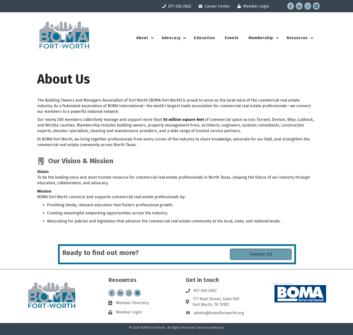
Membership (261, 37)
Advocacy (171, 37)
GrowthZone (215, 327)
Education (204, 37)
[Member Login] (252, 6)
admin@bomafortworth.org (219, 313)
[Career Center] (213, 6)
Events (232, 37)
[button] (260, 258)
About (142, 37)
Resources (297, 37)
